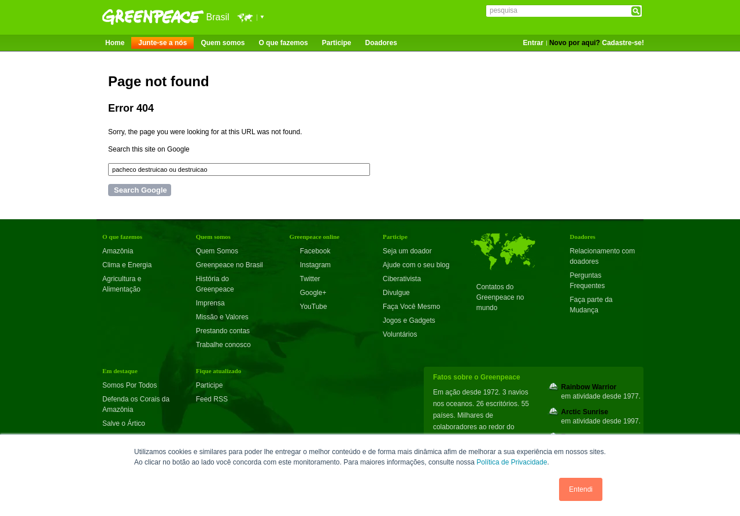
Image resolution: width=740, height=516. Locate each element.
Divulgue (396, 293)
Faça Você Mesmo (411, 307)
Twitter (304, 279)
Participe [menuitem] (337, 43)
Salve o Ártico (123, 423)
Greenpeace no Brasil (229, 265)
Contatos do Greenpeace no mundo (500, 297)
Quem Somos (217, 251)
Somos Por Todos (129, 385)
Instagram (310, 265)
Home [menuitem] (114, 43)
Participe (209, 385)
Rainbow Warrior (589, 387)
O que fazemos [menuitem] (283, 43)
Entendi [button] (581, 489)
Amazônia (117, 251)
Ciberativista (402, 279)
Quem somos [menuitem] (223, 43)
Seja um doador (407, 251)
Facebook (309, 251)
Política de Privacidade (511, 462)
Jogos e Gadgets (409, 320)
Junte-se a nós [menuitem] (162, 43)
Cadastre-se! (623, 43)
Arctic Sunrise (584, 412)
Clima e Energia (126, 265)
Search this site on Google (149, 149)
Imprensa (210, 303)
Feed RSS (212, 399)
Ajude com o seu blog (416, 265)
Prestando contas (223, 331)
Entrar (533, 43)
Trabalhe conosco (223, 345)
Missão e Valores (222, 317)
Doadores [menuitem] (381, 43)
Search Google (140, 190)
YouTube (308, 307)
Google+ (307, 293)
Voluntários (400, 334)
